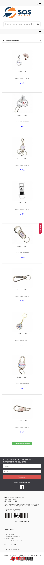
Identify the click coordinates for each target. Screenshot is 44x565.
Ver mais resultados (22, 443)
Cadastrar (22, 477)
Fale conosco (10, 534)
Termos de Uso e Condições (14, 541)
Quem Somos (10, 538)
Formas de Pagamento (13, 549)
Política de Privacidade (13, 536)
